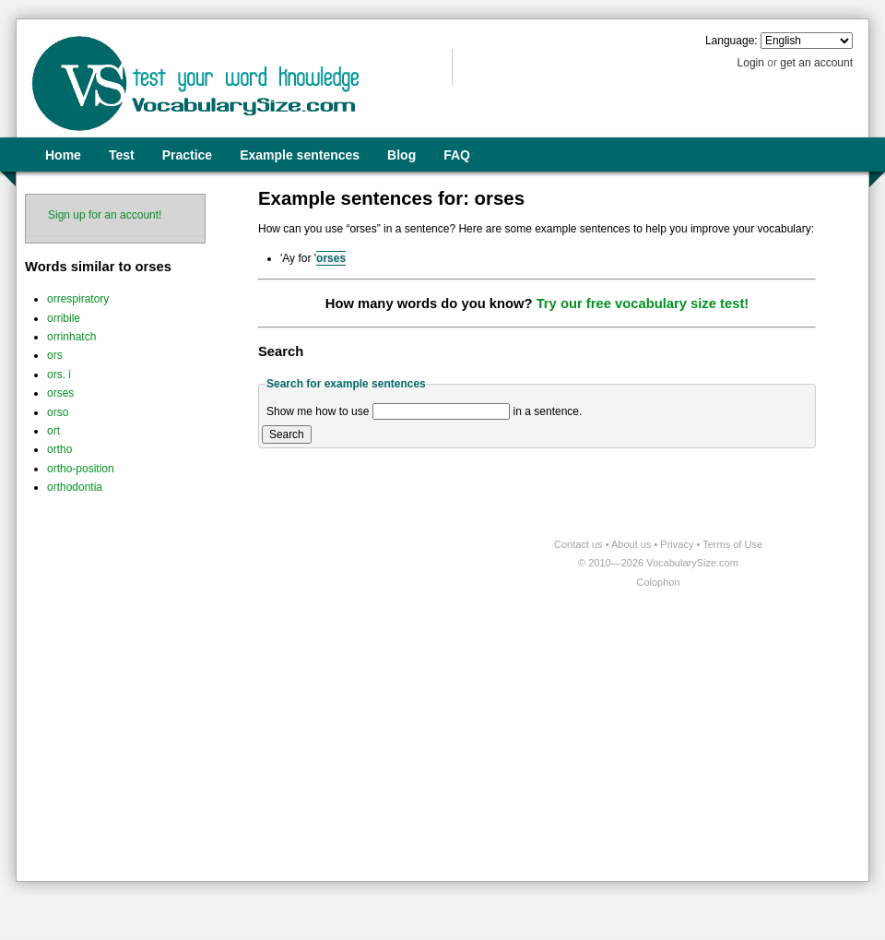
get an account (816, 62)
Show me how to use (317, 411)
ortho (59, 449)
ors (55, 355)
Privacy (678, 544)
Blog (401, 155)
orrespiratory (78, 298)
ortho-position (80, 468)
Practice (187, 155)
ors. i (59, 374)
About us (632, 544)
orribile (63, 318)
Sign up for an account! (104, 214)
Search (286, 434)
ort (53, 430)
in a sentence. (548, 411)
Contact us (580, 544)
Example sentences (300, 155)
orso (57, 412)
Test (122, 155)
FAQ (456, 155)
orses (60, 393)
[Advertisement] (201, 736)
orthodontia (74, 487)
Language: (731, 40)
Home (63, 155)
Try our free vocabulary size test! (643, 303)
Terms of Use (732, 544)
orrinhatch (71, 336)
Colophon (657, 582)
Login (751, 62)
